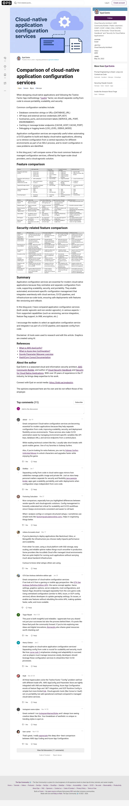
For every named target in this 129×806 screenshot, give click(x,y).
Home (10, 785)
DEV (71, 791)
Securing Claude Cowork (110, 84)
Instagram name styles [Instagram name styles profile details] (31, 709)
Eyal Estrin (26, 58)
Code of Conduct (44, 755)
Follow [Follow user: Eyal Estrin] (110, 18)
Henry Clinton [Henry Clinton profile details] (28, 643)
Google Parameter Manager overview (36, 354)
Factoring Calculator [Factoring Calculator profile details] (30, 497)
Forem (41, 791)
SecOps (45, 785)
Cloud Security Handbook (59, 370)
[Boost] (5, 83)
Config (44, 98)
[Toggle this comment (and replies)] (18, 423)
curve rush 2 (35, 652)
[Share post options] (5, 91)
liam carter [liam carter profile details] (27, 732)
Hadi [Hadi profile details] (24, 676)
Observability (107, 785)
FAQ (43, 788)
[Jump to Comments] (5, 67)
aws (20, 88)
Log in (107, 3)
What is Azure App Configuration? (34, 351)
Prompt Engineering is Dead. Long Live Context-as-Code (110, 74)
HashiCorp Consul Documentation (35, 357)
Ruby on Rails (58, 793)
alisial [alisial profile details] (25, 420)
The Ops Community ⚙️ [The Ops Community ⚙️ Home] (23, 782)
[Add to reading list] (5, 76)
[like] (25, 461)
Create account (119, 3)
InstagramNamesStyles (48, 713)
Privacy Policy (81, 788)
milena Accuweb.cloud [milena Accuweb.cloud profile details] (31, 532)
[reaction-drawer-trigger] (5, 59)
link (44, 691)
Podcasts (31, 785)
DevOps (38, 785)
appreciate (43, 736)
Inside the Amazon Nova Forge (110, 93)
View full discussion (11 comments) (50, 750)
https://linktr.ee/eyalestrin (61, 382)
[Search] (15, 3)
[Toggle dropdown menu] (82, 419)
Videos (23, 785)
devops (38, 88)
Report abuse (57, 755)
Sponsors (49, 788)
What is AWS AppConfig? (30, 348)
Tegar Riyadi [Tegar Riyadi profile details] (27, 615)
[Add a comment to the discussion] (52, 410)
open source (52, 791)
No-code (98, 785)
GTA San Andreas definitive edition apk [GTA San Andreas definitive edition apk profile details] (37, 576)
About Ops (36, 788)
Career (85, 785)
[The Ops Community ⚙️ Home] (7, 3)
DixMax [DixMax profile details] (25, 469)
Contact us (57, 788)
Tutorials (16, 785)
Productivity (117, 785)
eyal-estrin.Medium (53, 59)
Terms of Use (92, 788)
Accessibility (77, 785)
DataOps (61, 785)
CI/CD (91, 785)
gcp (32, 88)
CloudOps (53, 785)
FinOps (68, 785)
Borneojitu (51, 627)
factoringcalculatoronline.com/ (49, 517)
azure (25, 88)
